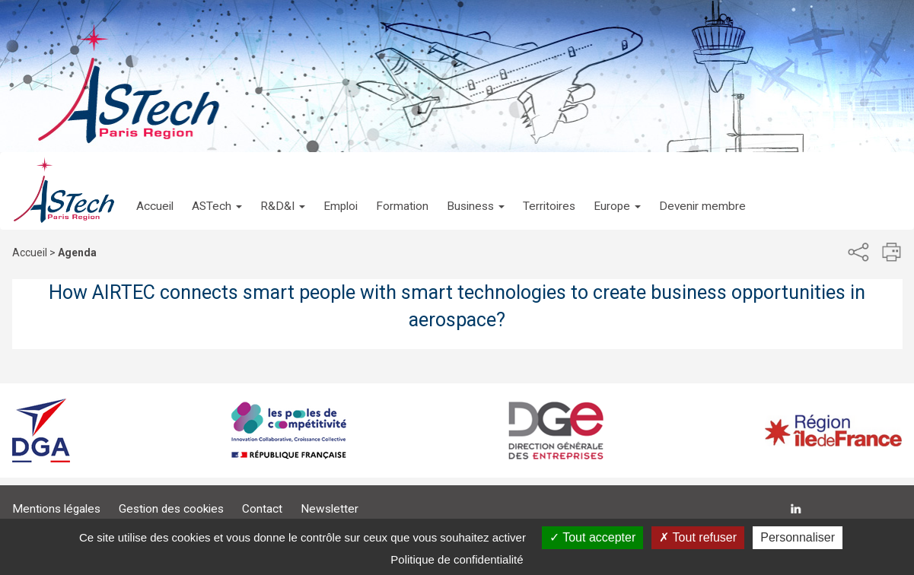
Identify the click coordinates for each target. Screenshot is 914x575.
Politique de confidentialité (456, 559)
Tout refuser (698, 537)
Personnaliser (797, 537)
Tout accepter (592, 537)
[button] (217, 191)
